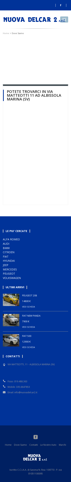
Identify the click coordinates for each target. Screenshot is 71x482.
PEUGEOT (9, 273)
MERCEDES (10, 269)
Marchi (62, 444)
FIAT (6, 256)
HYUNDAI (9, 260)
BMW (6, 248)
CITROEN (8, 252)
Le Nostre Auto (48, 444)
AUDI (6, 243)
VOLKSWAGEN (12, 278)
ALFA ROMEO (11, 239)
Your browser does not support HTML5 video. (35, 56)
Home (6, 33)
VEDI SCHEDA (28, 306)
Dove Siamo (20, 444)
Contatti (33, 444)
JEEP (5, 265)
